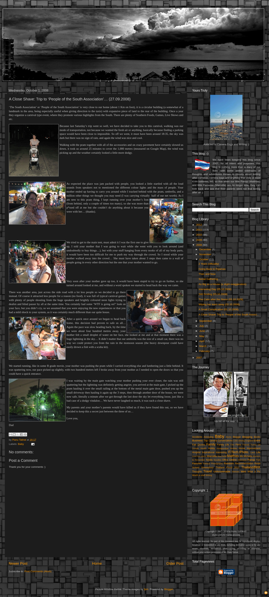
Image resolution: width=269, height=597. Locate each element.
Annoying (208, 437)
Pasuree (197, 463)
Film (232, 445)
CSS (235, 440)
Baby (21, 444)
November (205, 254)
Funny (254, 445)
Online (233, 459)
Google (195, 448)
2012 (199, 224)
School (195, 467)
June (202, 330)
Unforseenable (221, 471)
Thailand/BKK (250, 467)
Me (241, 456)
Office (225, 460)
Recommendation (244, 463)
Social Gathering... (209, 279)
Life (258, 452)
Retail (257, 463)
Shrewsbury (207, 467)
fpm (146, 589)
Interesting (221, 452)
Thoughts (197, 471)
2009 (199, 239)
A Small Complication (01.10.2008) (219, 309)
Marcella (212, 456)
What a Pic (253, 471)
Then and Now (207, 274)
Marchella (222, 456)
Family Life (223, 444)
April (202, 341)
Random (229, 463)
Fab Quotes (198, 444)
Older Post (174, 563)
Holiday (233, 448)
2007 (199, 357)
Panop (251, 459)
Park (258, 460)
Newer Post (18, 563)
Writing (209, 475)
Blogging (247, 436)
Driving (241, 440)
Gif (259, 445)
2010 (199, 234)
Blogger (237, 437)
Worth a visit (198, 475)
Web (243, 471)
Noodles (217, 460)
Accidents (197, 437)
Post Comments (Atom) (38, 571)
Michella (248, 456)
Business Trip (200, 440)
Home (97, 563)
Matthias (233, 456)
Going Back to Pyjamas (212, 269)
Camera (213, 440)
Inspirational (208, 452)
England (249, 440)
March (203, 346)
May (202, 336)
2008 (199, 244)
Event (257, 440)
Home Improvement (249, 448)
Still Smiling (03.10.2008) (213, 294)
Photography (217, 463)
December (205, 249)
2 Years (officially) (209, 263)
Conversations (225, 440)
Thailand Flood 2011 (227, 467)
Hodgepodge (223, 448)
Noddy (209, 460)
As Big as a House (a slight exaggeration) (222, 284)
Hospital (196, 452)
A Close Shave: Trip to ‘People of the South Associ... (229, 314)
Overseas (242, 460)
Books (257, 437)
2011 (199, 229)
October (204, 259)
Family (211, 444)
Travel (207, 471)
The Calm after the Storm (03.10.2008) (221, 299)
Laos (252, 452)
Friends (245, 445)
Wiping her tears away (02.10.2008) (219, 304)
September (206, 320)
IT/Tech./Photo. (238, 452)
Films (238, 444)
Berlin (229, 437)
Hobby (211, 448)
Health (204, 448)
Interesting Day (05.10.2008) (215, 289)
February (204, 351)
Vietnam (235, 471)
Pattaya (206, 463)
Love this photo (199, 456)
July (202, 325)
